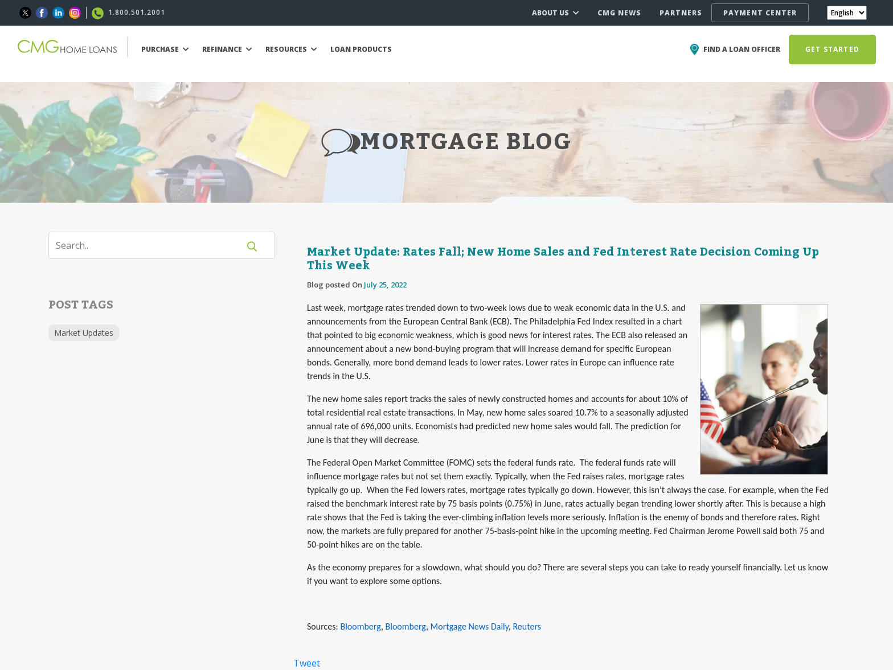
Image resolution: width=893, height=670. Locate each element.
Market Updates (83, 332)
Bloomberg (360, 626)
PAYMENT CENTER (760, 13)
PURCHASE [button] (165, 49)
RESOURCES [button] (291, 49)
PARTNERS (680, 13)
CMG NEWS (619, 13)
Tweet (306, 663)
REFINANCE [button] (227, 49)
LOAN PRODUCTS (361, 49)
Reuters (526, 626)
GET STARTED (832, 49)
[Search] (151, 245)
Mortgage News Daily (470, 626)
